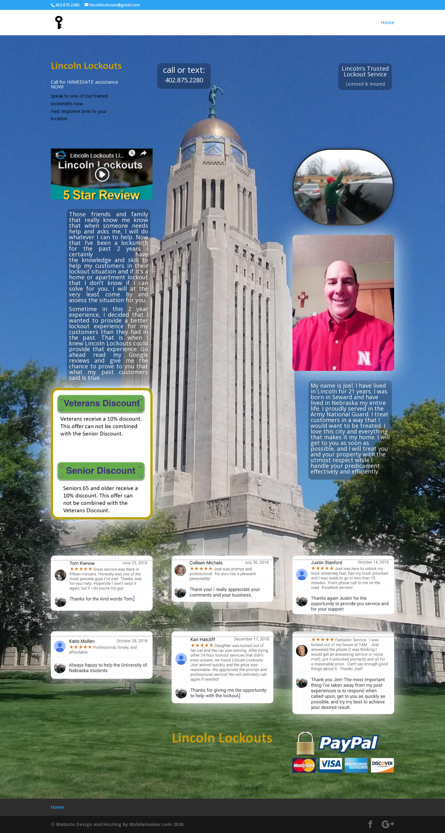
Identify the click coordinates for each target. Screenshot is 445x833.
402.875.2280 (67, 5)
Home (387, 22)
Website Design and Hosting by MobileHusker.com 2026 (119, 824)
